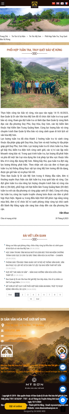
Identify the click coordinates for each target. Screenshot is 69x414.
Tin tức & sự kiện (19, 36)
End (37, 299)
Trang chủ (4, 36)
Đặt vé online (15, 406)
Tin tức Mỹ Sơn (35, 36)
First (10, 294)
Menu (3, 3)
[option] (34, 20)
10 (31, 299)
